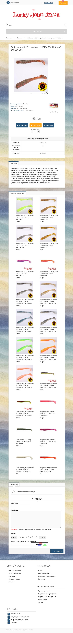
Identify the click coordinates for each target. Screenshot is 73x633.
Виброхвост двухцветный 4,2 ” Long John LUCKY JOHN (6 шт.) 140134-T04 (48, 301)
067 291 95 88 (48, 3)
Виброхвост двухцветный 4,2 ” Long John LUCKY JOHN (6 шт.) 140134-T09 (48, 329)
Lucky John (24, 104)
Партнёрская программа (47, 597)
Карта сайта (42, 600)
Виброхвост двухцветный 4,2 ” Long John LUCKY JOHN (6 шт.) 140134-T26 (48, 357)
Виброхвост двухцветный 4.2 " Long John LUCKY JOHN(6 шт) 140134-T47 (25, 469)
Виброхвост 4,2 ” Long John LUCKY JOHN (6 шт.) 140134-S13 (25, 273)
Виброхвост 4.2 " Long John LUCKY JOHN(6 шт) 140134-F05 (47, 413)
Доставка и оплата (44, 573)
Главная (8, 38)
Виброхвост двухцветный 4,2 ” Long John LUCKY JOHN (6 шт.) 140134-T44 (25, 413)
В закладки (23, 125)
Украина (14, 623)
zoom (45, 93)
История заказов (15, 573)
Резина (19, 38)
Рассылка (12, 582)
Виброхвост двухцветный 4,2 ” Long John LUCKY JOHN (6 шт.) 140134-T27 (25, 385)
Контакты (41, 579)
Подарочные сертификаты (47, 594)
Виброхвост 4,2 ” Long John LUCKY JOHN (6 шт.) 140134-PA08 (25, 245)
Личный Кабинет (15, 570)
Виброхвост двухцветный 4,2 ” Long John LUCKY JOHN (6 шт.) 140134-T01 (25, 301)
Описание (13, 163)
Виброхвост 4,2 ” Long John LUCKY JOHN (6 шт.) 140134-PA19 (49, 245)
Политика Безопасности (46, 576)
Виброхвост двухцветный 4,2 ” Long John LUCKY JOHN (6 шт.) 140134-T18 (25, 357)
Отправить (57, 551)
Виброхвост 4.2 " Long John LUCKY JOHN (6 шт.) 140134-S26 (48, 441)
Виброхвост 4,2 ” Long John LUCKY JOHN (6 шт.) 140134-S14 (49, 273)
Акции (40, 602)
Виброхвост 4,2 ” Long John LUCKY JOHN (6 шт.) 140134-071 (25, 217)
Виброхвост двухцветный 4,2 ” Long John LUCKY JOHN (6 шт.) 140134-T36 (48, 385)
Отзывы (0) (14, 485)
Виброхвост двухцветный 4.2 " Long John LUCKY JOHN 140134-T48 (48, 469)
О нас (40, 570)
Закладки (12, 576)
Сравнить (49, 125)
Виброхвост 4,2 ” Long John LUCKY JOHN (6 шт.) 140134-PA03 (49, 217)
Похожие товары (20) (17, 193)
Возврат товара (14, 579)
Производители (44, 591)
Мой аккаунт (15, 3)
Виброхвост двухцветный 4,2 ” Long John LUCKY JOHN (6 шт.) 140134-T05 (25, 329)
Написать (29, 111)
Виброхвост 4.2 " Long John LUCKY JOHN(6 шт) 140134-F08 (24, 441)
